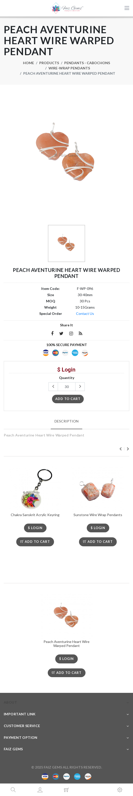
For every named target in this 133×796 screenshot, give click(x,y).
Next (128, 448)
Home (28, 63)
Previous (120, 448)
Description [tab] (66, 421)
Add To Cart (35, 542)
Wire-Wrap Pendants (69, 68)
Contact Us (85, 313)
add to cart (67, 399)
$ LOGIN (35, 528)
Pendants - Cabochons (87, 63)
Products (49, 63)
